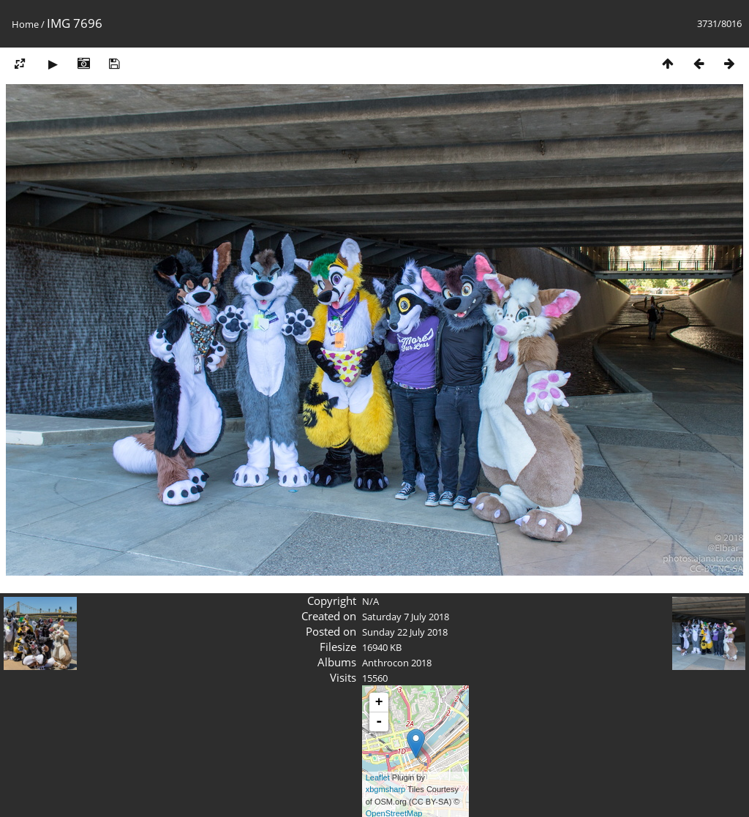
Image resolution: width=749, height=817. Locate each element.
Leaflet (378, 777)
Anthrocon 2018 (397, 662)
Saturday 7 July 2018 (405, 616)
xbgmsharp (385, 789)
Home (25, 24)
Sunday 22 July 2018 (405, 632)
